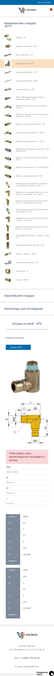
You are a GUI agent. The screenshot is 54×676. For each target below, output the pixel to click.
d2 (7, 488)
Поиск (8, 467)
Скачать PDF (16, 347)
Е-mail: (27, 666)
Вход (39, 2)
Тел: (27, 658)
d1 (7, 477)
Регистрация (47, 2)
